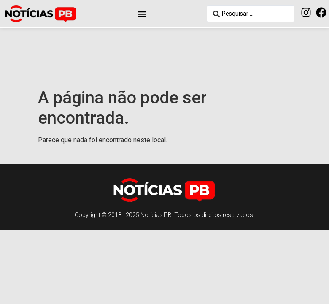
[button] (142, 14)
